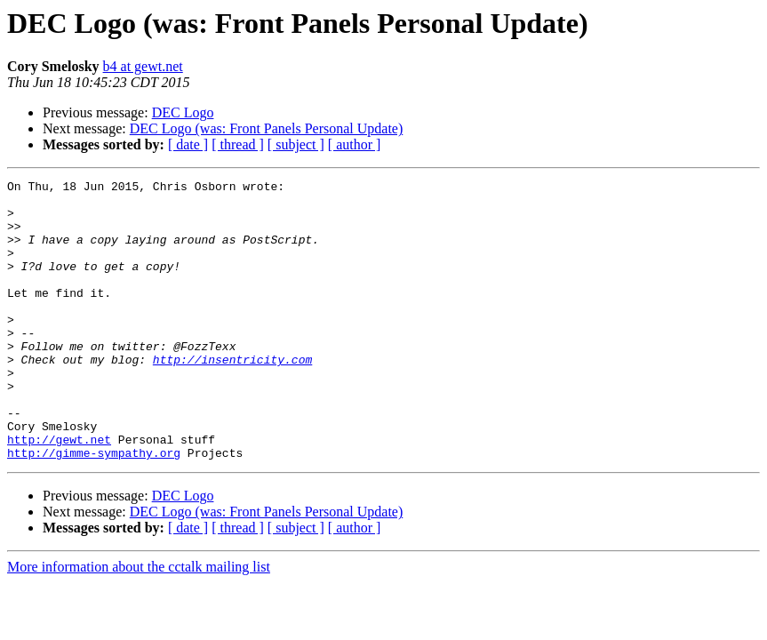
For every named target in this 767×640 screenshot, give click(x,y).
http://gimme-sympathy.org (93, 508)
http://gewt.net (59, 492)
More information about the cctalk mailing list (138, 622)
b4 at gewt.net (143, 66)
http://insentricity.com (232, 396)
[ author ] (354, 144)
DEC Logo (183, 112)
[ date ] (188, 144)
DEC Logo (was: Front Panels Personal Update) (266, 128)
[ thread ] (238, 144)
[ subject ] (296, 144)
